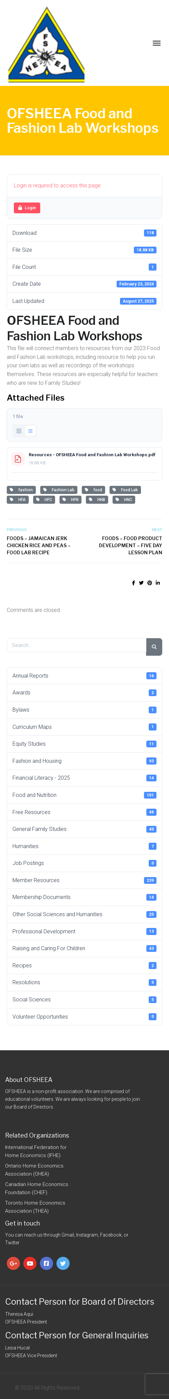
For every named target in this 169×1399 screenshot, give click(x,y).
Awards (84, 692)
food (93, 490)
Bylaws (84, 710)
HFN (70, 499)
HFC (44, 499)
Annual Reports (84, 675)
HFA (18, 499)
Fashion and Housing (84, 760)
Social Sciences (84, 999)
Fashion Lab (58, 490)
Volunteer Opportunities (84, 1016)
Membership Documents (84, 897)
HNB (97, 499)
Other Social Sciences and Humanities (84, 914)
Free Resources (84, 812)
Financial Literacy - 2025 (84, 778)
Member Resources (84, 880)
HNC (124, 499)
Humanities (84, 846)
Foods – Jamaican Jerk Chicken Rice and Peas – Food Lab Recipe (39, 545)
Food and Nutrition (84, 795)
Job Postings (84, 863)
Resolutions (84, 982)
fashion (21, 490)
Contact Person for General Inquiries (76, 1335)
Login (27, 207)
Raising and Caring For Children (84, 948)
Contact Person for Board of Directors (79, 1302)
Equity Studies (84, 744)
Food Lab (125, 490)
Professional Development (84, 931)
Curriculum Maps (84, 726)
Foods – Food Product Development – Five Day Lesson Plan (130, 545)
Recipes (84, 965)
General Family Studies (84, 829)
